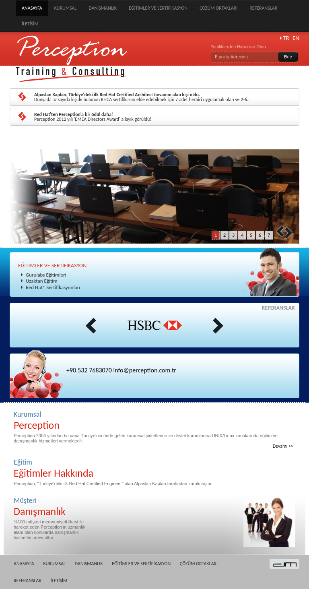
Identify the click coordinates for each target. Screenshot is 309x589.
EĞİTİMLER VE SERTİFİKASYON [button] (158, 8)
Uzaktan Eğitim (42, 281)
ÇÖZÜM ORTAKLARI (218, 8)
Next (288, 233)
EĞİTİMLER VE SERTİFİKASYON (52, 265)
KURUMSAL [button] (65, 8)
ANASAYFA (32, 8)
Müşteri (51, 507)
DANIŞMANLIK (103, 8)
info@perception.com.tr (144, 370)
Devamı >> (283, 446)
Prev (280, 231)
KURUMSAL (54, 563)
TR (286, 38)
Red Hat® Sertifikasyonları (53, 287)
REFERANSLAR (263, 8)
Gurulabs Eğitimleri (46, 275)
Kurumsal (154, 420)
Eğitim (154, 468)
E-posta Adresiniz (231, 56)
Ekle (288, 57)
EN (296, 38)
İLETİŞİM (30, 24)
